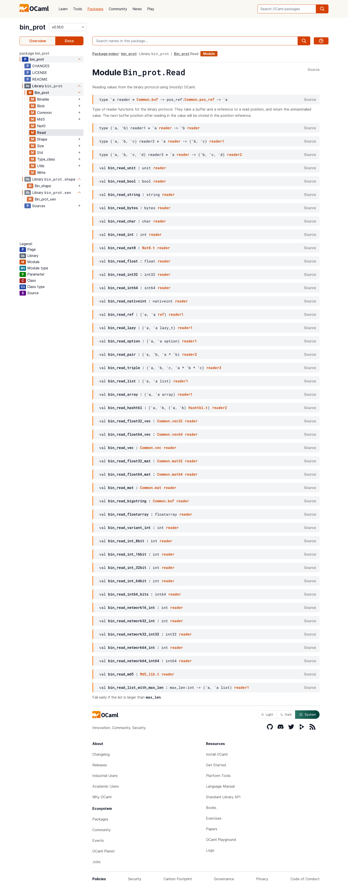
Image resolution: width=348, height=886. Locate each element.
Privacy (262, 879)
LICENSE (39, 72)
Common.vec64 (170, 434)
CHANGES (40, 66)
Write (41, 172)
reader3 (213, 367)
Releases (99, 765)
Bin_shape (43, 186)
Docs (69, 41)
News (137, 9)
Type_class (46, 159)
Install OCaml (216, 754)
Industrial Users (105, 775)
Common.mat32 (170, 461)
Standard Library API (223, 797)
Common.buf (147, 99)
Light (267, 714)
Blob (41, 106)
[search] (322, 8)
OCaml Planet (103, 851)
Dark (286, 714)
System (307, 715)
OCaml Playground (221, 839)
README (39, 79)
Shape (42, 139)
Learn (63, 9)
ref (161, 314)
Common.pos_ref (199, 99)
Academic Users (105, 786)
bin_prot (32, 27)
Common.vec (150, 447)
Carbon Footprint (178, 879)
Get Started (216, 765)
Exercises (213, 818)
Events (98, 840)
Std (40, 152)
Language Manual (220, 786)
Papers (211, 829)
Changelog (101, 754)
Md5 (41, 119)
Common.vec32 (170, 421)
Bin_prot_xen (45, 199)
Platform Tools (218, 775)
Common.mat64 (170, 474)
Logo (210, 850)
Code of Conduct (305, 879)
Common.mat (150, 487)
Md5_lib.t (149, 674)
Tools (77, 9)
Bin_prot (42, 92)
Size (40, 146)
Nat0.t (148, 247)
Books (211, 807)
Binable (43, 99)
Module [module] (209, 54)
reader (165, 127)
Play (150, 9)
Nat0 (41, 126)
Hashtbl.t (198, 407)
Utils (40, 166)
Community (118, 9)
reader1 (216, 141)
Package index (105, 54)
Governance (224, 879)
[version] (68, 27)
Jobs (96, 862)
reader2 (234, 154)
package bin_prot (34, 53)
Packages (95, 9)
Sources (38, 206)
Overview (37, 41)
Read (41, 132)
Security (134, 879)
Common (44, 112)
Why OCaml (101, 797)
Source (314, 70)
